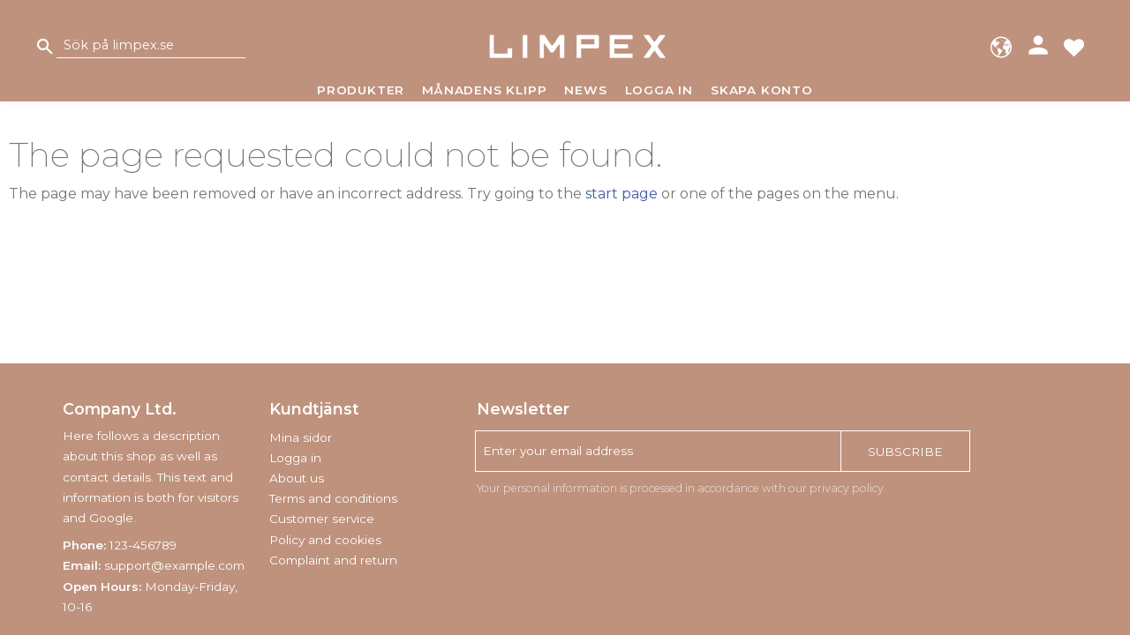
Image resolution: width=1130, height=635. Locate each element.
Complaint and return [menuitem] (333, 560)
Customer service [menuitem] (321, 519)
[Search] (45, 46)
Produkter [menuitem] (360, 90)
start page (621, 193)
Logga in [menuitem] (659, 90)
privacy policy (847, 488)
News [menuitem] (585, 90)
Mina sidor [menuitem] (300, 437)
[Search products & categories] (150, 46)
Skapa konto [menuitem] (762, 90)
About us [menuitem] (296, 478)
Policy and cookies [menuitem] (325, 540)
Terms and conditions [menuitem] (333, 498)
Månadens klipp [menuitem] (484, 90)
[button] (1074, 46)
